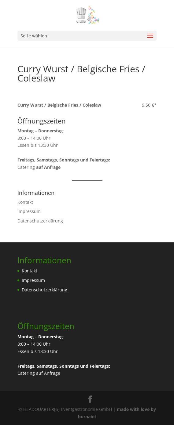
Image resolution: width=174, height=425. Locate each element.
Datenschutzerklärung (40, 221)
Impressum (29, 211)
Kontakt (25, 202)
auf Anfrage (48, 373)
